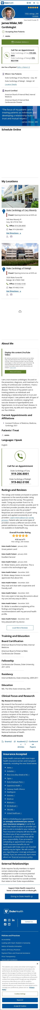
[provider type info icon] (37, 20)
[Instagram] (9, 894)
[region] (20, 985)
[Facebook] (5, 894)
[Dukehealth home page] (5, 3)
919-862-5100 (20, 456)
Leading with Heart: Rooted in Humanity (16, 916)
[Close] (37, 963)
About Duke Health (8, 947)
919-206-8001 (20, 447)
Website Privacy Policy (9, 937)
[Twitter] (5, 898)
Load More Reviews (20, 601)
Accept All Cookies (20, 1006)
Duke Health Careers (9, 953)
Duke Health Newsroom (10, 957)
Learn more (13, 341)
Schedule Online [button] (20, 42)
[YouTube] (9, 898)
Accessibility (6, 913)
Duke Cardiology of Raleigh (18, 242)
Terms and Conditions (9, 933)
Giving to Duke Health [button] (20, 870)
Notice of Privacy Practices (11, 923)
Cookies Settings (20, 994)
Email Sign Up (7, 960)
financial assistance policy (22, 830)
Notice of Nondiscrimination (12, 920)
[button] (37, 3)
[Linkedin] (13, 894)
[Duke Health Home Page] (14, 884)
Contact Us (29, 895)
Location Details (11, 84)
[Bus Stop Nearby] (11, 210)
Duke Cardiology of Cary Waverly (21, 183)
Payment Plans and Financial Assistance (16, 927)
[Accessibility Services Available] (8, 210)
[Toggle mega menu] (34, 2)
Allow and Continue (15, 345)
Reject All (20, 1000)
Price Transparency (8, 930)
